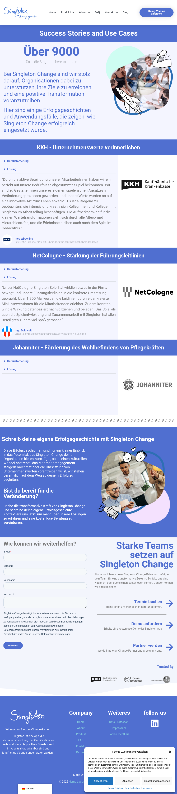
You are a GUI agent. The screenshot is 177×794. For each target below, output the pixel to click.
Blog (125, 12)
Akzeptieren (101, 781)
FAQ (97, 12)
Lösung (11, 169)
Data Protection (132, 788)
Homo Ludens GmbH (81, 781)
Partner (81, 752)
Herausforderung (18, 161)
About (84, 12)
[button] (170, 751)
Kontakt (111, 12)
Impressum (146, 788)
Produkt (67, 12)
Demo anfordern (146, 623)
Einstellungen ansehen (157, 781)
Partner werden (147, 645)
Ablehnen (127, 781)
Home (52, 12)
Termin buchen (148, 601)
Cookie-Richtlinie (115, 788)
